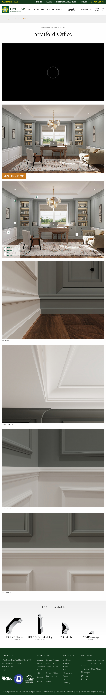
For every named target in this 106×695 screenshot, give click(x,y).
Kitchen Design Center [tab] (72, 9)
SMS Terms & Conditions (64, 691)
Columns (66, 670)
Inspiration (86, 9)
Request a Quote (97, 2)
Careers (49, 2)
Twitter (86, 676)
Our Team (96, 9)
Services (45, 9)
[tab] (103, 9)
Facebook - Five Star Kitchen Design (92, 665)
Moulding (5, 19)
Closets (65, 666)
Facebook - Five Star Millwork (94, 660)
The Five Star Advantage (66, 2)
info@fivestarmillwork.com (11, 670)
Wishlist (25, 19)
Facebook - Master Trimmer (93, 669)
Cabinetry (66, 663)
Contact (83, 2)
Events (39, 2)
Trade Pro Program (10, 2)
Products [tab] (33, 9)
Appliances (67, 660)
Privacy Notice (48, 691)
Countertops (67, 673)
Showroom (57, 9)
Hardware (66, 679)
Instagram (87, 672)
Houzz (86, 679)
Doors (65, 676)
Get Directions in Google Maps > (13, 663)
